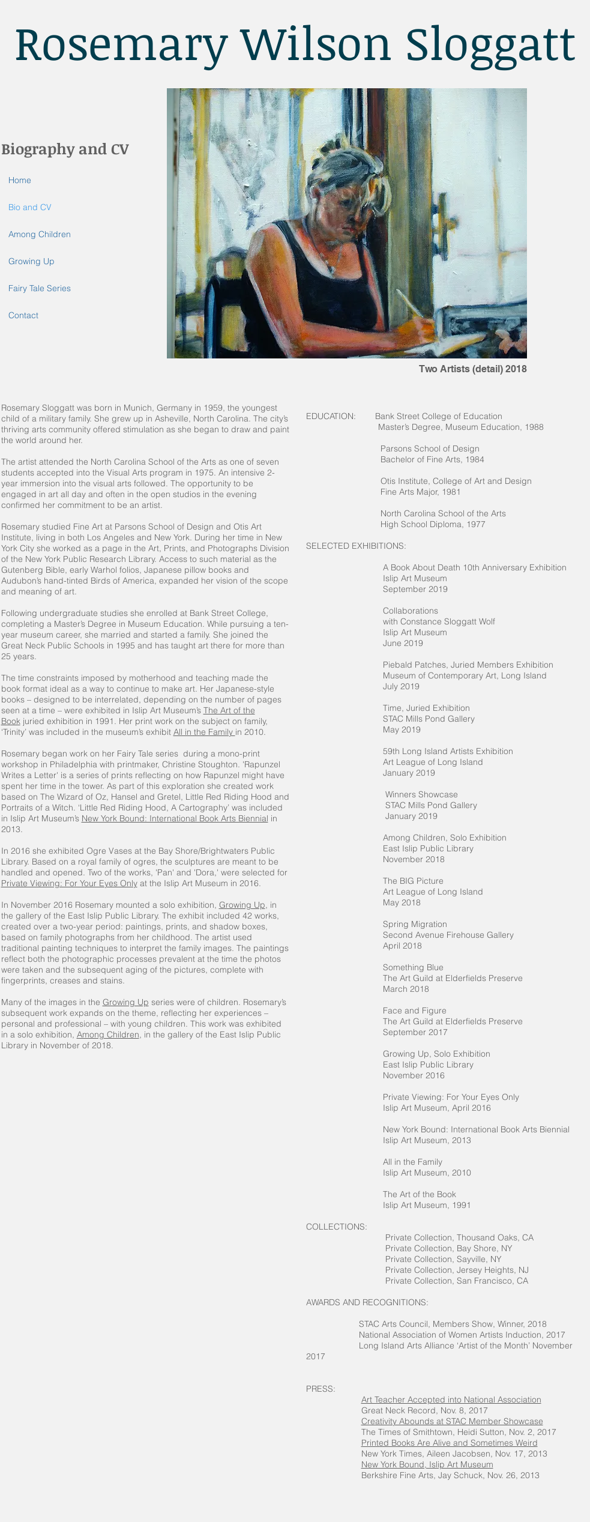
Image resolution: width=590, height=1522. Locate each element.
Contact (23, 315)
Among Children (39, 234)
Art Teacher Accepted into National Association (451, 1399)
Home (19, 180)
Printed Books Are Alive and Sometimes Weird (449, 1442)
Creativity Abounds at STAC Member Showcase (452, 1421)
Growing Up (31, 261)
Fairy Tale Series (39, 288)
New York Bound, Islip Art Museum (427, 1464)
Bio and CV (30, 207)
